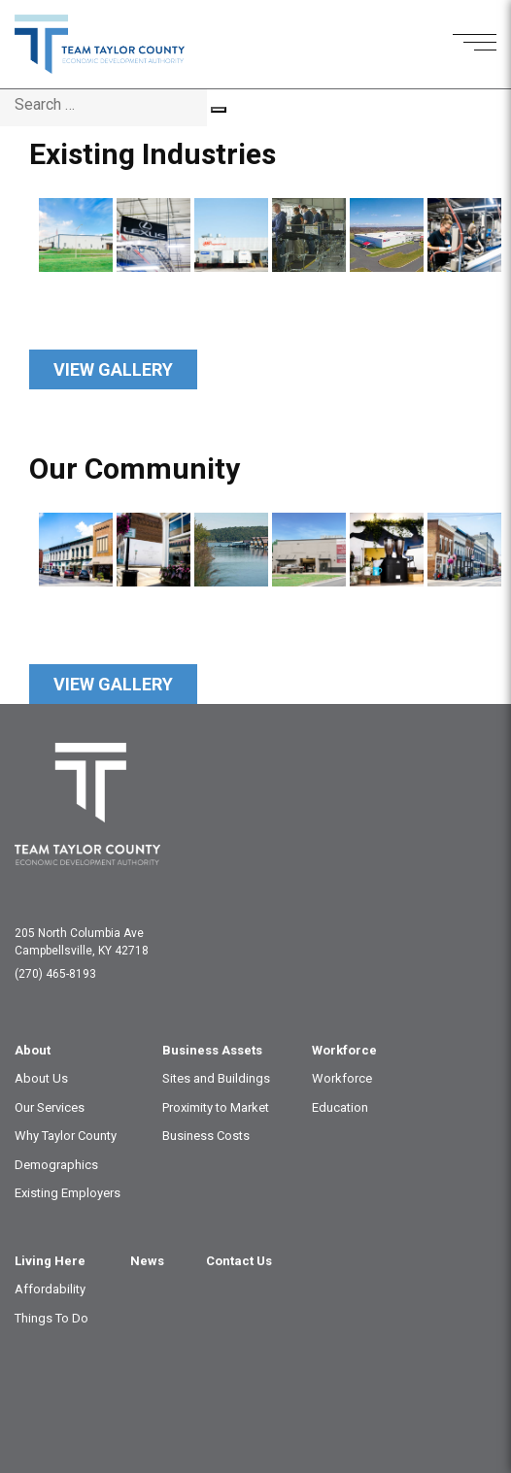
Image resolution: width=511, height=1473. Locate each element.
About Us (41, 1078)
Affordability (50, 1289)
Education (340, 1107)
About (33, 1050)
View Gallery (113, 369)
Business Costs (206, 1135)
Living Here (50, 1261)
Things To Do (51, 1318)
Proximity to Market (215, 1107)
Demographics (56, 1164)
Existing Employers (67, 1193)
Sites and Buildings (216, 1078)
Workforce (344, 1050)
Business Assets (212, 1050)
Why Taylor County (66, 1135)
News (147, 1261)
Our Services (50, 1107)
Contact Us (239, 1261)
